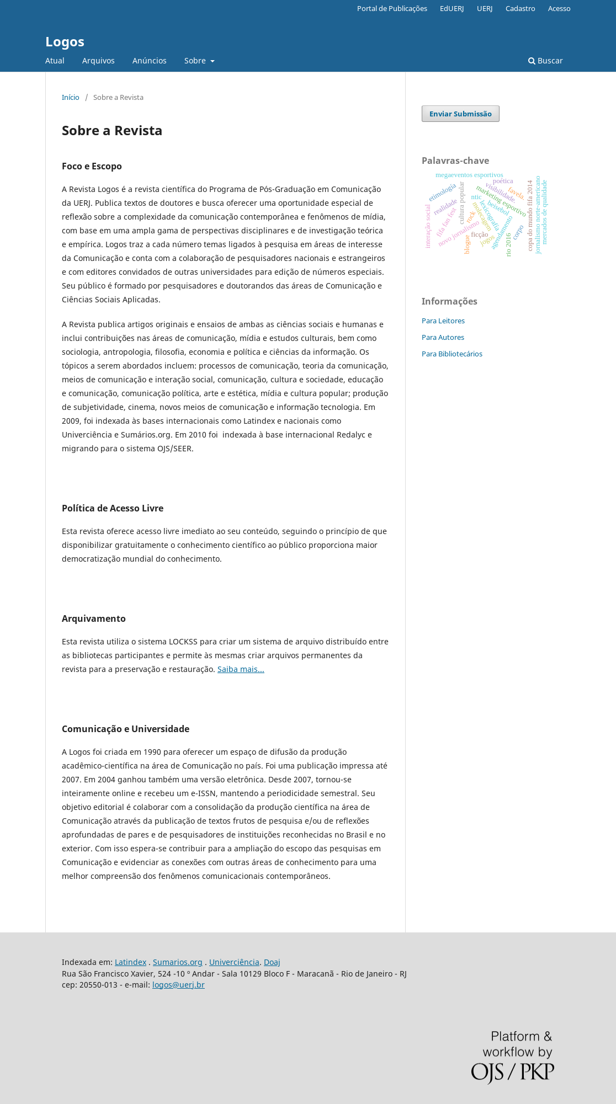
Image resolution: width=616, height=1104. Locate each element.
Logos (64, 41)
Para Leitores (443, 321)
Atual (55, 60)
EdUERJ (452, 8)
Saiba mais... (240, 669)
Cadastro (520, 8)
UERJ (485, 8)
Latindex (130, 962)
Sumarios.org (178, 962)
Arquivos (98, 60)
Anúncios (149, 60)
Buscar (545, 60)
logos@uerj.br (178, 984)
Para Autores (443, 337)
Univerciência (234, 962)
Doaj (272, 962)
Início (70, 97)
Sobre (196, 60)
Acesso (559, 8)
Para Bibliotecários (452, 354)
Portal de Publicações (392, 8)
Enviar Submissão (460, 114)
